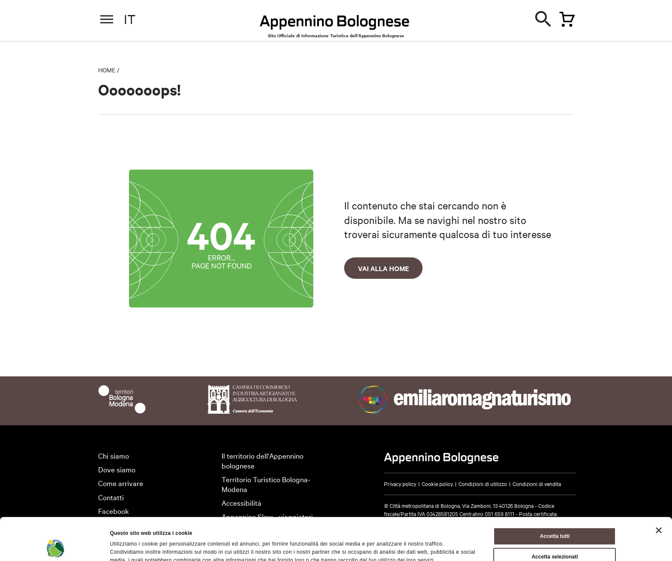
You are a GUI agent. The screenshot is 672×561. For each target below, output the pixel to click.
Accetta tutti (555, 496)
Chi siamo (113, 455)
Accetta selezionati (554, 517)
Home (106, 70)
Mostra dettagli (401, 546)
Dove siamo (116, 469)
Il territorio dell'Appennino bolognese (262, 460)
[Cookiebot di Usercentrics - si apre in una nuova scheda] (55, 545)
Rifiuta (555, 537)
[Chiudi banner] (659, 490)
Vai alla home (383, 268)
